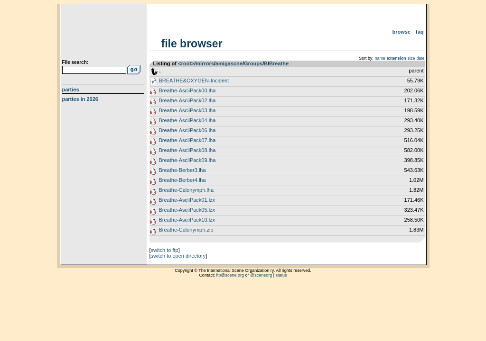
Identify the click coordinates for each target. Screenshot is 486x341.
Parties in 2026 (80, 99)
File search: (75, 62)
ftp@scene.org (230, 275)
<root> (186, 63)
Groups (253, 63)
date (420, 58)
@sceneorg (261, 275)
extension (396, 58)
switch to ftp (164, 250)
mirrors (205, 63)
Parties (70, 89)
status (281, 275)
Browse (401, 32)
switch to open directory (178, 256)
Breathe (279, 63)
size (411, 58)
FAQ (420, 32)
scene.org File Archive (104, 33)
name (380, 58)
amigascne (229, 63)
